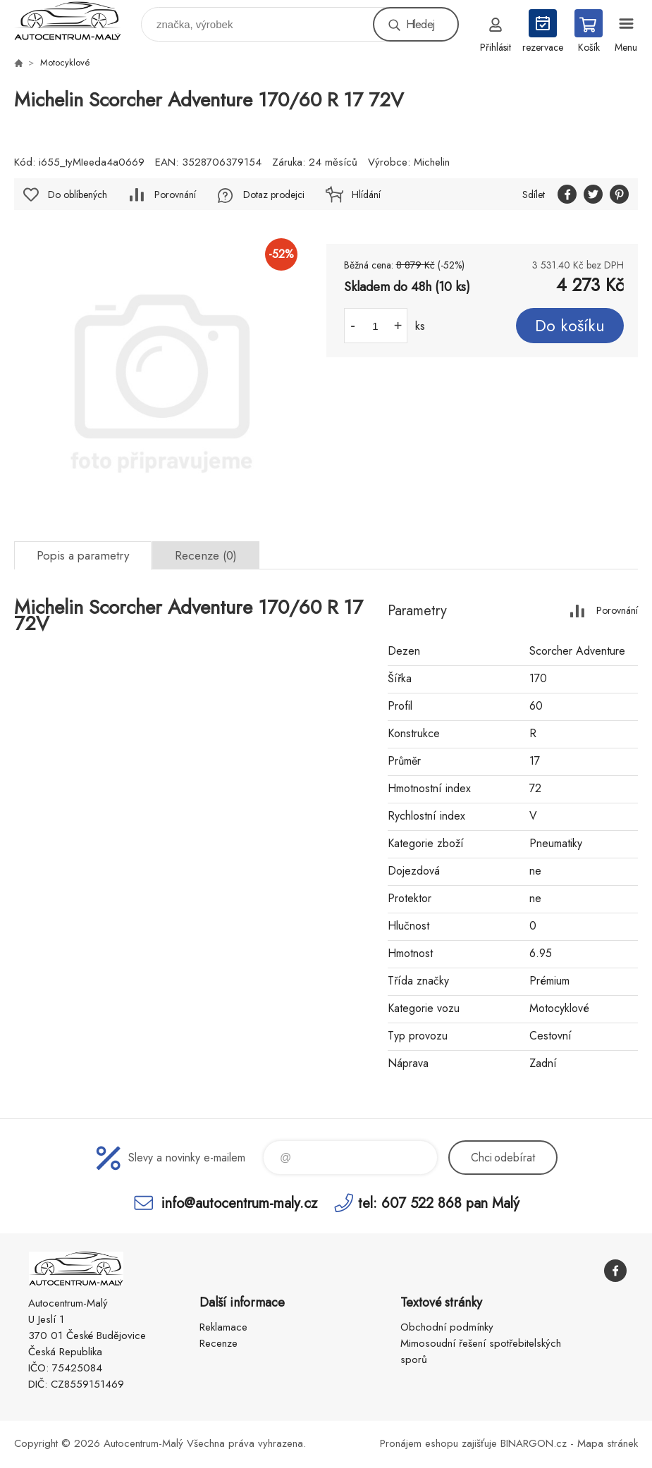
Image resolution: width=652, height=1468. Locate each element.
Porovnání (175, 194)
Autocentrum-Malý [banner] (76, 21)
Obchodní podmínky (446, 1327)
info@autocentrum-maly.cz (239, 1202)
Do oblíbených (77, 194)
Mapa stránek (607, 1443)
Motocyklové (65, 62)
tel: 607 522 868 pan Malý (438, 1202)
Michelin (432, 162)
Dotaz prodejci (274, 194)
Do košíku (570, 326)
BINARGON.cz (533, 1443)
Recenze (218, 1343)
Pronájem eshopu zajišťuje (438, 1443)
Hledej (420, 24)
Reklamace (223, 1327)
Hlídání (366, 194)
